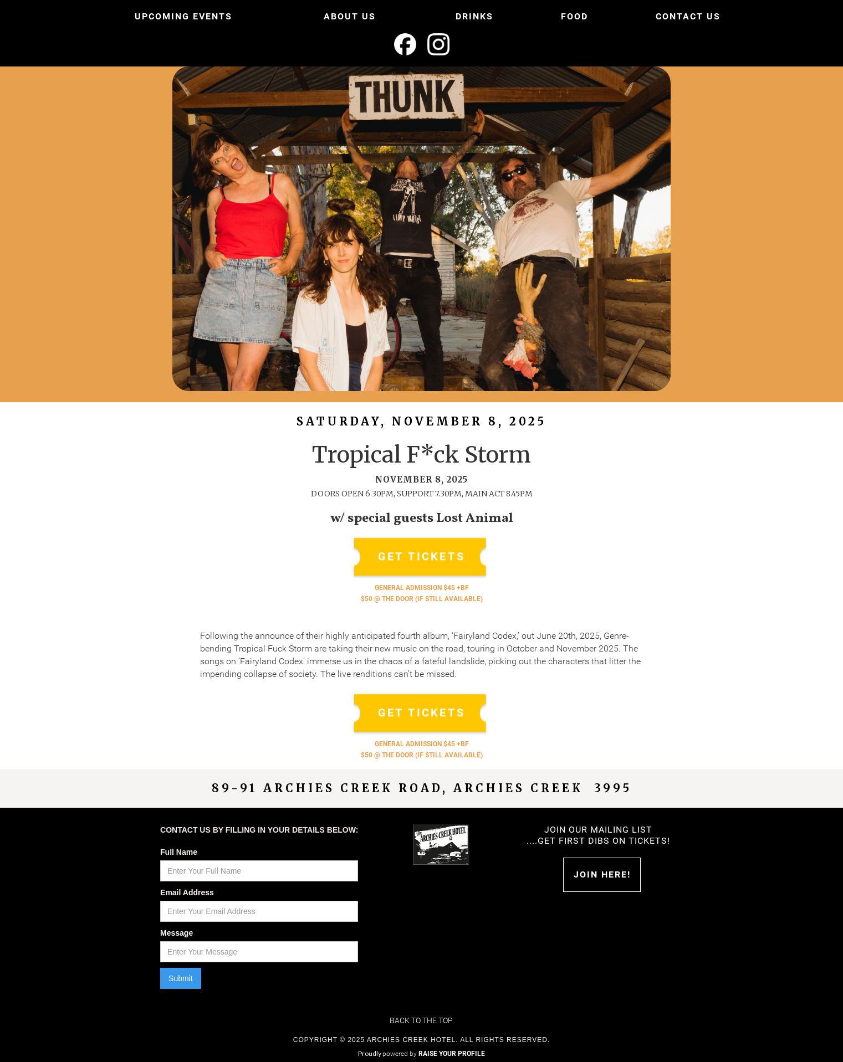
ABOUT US (350, 16)
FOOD (574, 16)
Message (176, 932)
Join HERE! (602, 874)
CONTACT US (688, 16)
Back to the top (421, 1020)
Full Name (178, 852)
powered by (433, 1054)
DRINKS (474, 16)
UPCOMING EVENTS (183, 16)
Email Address (187, 892)
